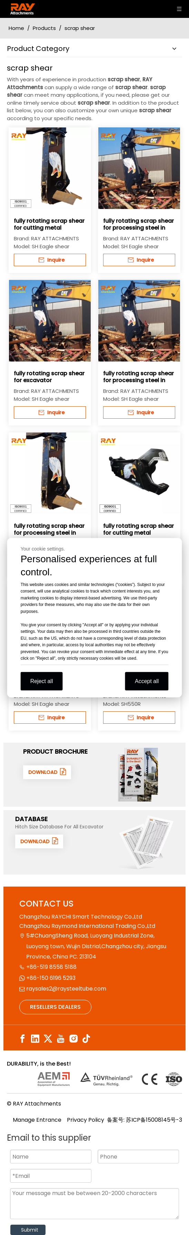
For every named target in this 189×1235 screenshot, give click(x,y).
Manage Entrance (37, 1120)
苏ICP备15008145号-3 (154, 1120)
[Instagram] (73, 1039)
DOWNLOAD (47, 772)
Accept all (147, 681)
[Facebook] (22, 1039)
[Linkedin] (35, 1039)
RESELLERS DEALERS (55, 1007)
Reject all (41, 681)
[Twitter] (48, 1039)
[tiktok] (86, 1039)
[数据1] (146, 842)
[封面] (138, 775)
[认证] (110, 1079)
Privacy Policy (85, 1120)
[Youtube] (61, 1039)
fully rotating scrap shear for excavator (49, 377)
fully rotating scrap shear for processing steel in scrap (138, 224)
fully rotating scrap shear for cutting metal (49, 224)
